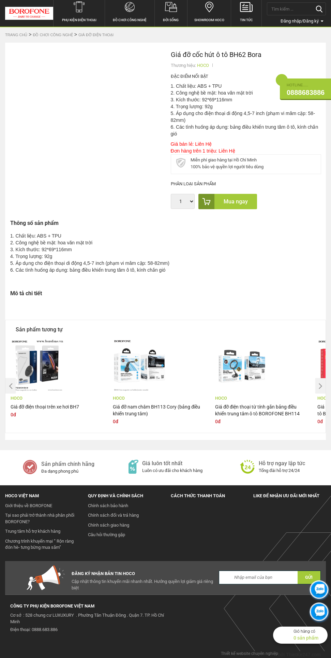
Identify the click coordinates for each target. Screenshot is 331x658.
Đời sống (171, 11)
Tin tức (246, 11)
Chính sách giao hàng (108, 525)
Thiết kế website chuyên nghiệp (249, 653)
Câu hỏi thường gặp (106, 534)
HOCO (203, 65)
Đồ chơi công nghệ (129, 11)
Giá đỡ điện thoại (96, 35)
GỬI (309, 577)
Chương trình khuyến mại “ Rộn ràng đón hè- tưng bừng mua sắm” (39, 544)
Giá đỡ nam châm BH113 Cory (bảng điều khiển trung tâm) (156, 410)
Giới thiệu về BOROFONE (28, 505)
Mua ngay (223, 201)
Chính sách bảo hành (108, 505)
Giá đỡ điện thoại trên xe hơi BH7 (45, 407)
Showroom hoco (209, 11)
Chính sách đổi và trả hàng (113, 515)
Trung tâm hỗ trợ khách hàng (32, 531)
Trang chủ (16, 35)
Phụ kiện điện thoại (79, 11)
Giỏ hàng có (311, 635)
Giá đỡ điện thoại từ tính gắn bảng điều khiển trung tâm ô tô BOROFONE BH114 (257, 410)
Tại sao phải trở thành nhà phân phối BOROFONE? (39, 518)
